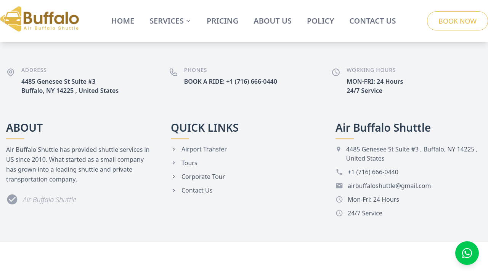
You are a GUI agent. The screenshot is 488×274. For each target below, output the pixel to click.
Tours (184, 163)
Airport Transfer (199, 149)
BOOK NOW (457, 20)
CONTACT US (372, 21)
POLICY (320, 21)
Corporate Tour (198, 176)
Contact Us (191, 190)
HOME (123, 21)
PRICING (222, 21)
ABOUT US (273, 21)
